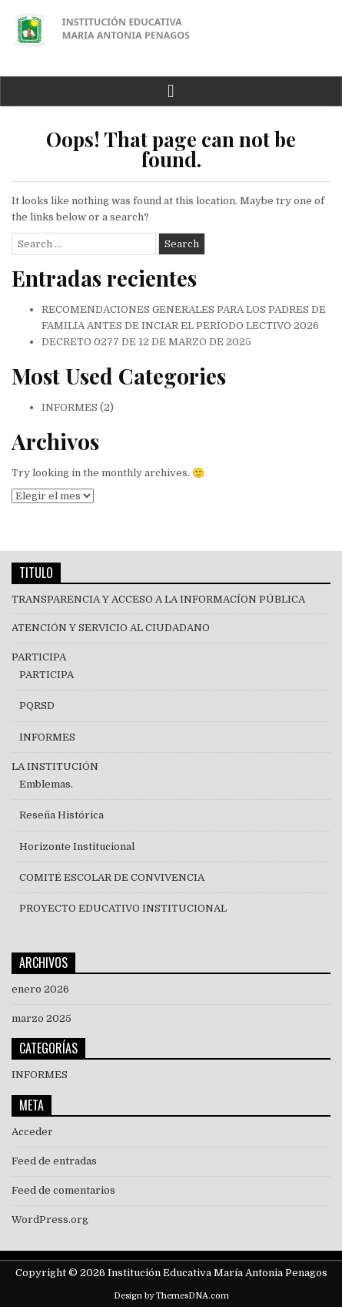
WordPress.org (50, 1219)
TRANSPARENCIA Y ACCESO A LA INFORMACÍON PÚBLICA (158, 599)
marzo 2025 (41, 1018)
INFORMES (70, 407)
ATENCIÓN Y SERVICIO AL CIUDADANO (111, 627)
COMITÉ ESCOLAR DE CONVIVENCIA (111, 877)
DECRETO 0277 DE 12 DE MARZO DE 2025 (146, 342)
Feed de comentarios (63, 1190)
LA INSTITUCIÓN (55, 766)
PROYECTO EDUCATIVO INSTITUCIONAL (123, 908)
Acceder (32, 1131)
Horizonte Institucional (76, 846)
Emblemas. (46, 784)
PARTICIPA (39, 657)
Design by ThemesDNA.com (171, 1296)
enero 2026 (40, 989)
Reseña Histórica (61, 815)
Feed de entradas (54, 1161)
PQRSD (37, 705)
